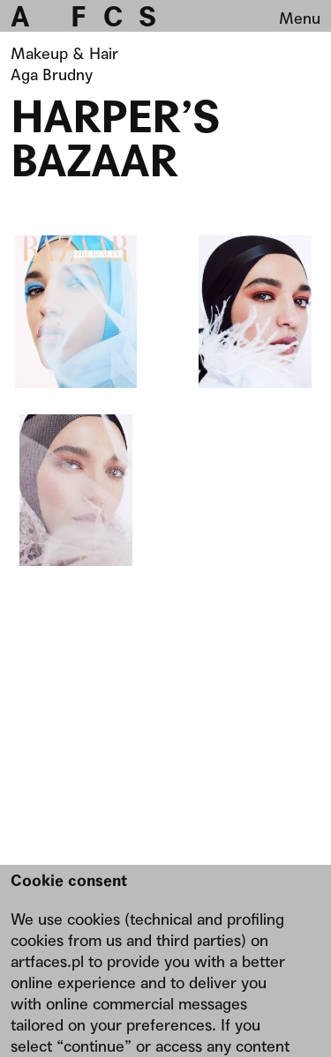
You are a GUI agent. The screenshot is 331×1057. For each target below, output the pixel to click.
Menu (299, 18)
